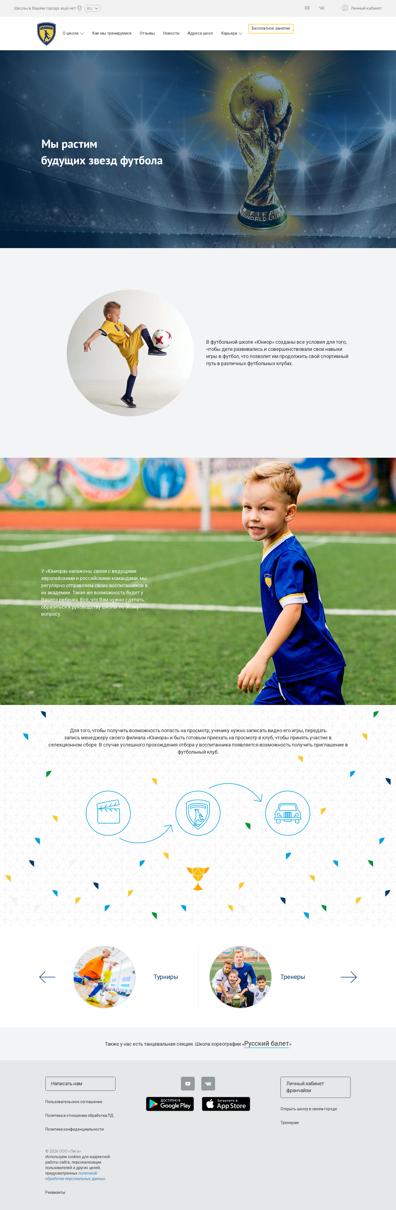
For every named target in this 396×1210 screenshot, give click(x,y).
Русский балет (266, 1044)
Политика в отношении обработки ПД (79, 1114)
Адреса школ (200, 33)
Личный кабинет (366, 8)
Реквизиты (55, 1191)
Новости (171, 33)
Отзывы (147, 33)
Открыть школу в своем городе (308, 1100)
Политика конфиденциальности (74, 1127)
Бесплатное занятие (274, 33)
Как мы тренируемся (111, 33)
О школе (71, 33)
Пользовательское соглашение (73, 1100)
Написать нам (63, 1083)
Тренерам (289, 1114)
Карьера (229, 33)
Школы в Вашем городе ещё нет (45, 8)
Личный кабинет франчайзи (311, 1083)
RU (92, 8)
